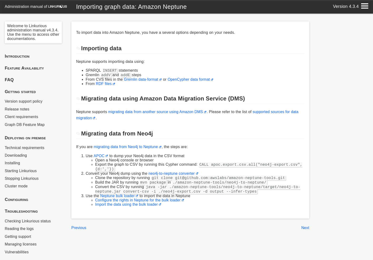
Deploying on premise (25, 137)
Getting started (20, 91)
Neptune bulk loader (118, 202)
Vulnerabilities (17, 252)
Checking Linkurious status (28, 221)
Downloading (16, 155)
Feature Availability (24, 68)
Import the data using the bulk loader (127, 210)
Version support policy (24, 101)
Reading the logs (19, 229)
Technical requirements (25, 148)
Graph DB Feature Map (25, 125)
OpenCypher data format (189, 81)
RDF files (104, 85)
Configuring (16, 199)
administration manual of (36, 7)
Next (305, 233)
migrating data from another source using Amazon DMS (156, 113)
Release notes (17, 109)
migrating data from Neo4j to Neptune (126, 148)
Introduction (17, 56)
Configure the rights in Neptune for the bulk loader (138, 206)
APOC (98, 157)
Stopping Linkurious (22, 178)
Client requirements (22, 117)
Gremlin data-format (141, 81)
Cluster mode (16, 186)
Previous (79, 233)
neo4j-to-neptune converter (172, 176)
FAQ (9, 79)
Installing (12, 163)
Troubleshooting (21, 211)
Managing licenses (21, 244)
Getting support (18, 237)
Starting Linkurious (21, 171)
